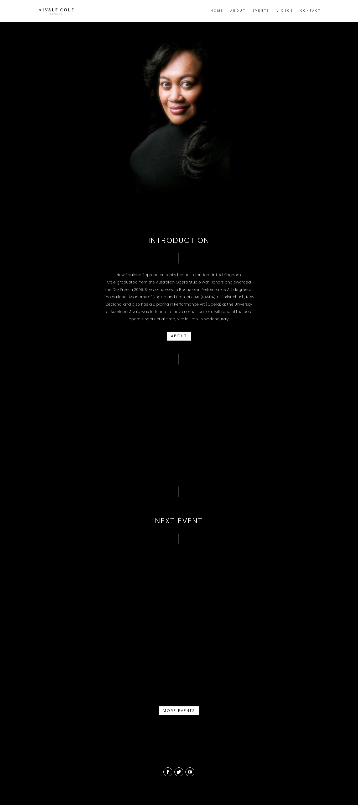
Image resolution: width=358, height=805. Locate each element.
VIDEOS (285, 11)
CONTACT (310, 11)
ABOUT (238, 11)
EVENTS (261, 11)
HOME (217, 11)
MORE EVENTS (179, 710)
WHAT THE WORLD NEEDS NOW (147, 665)
